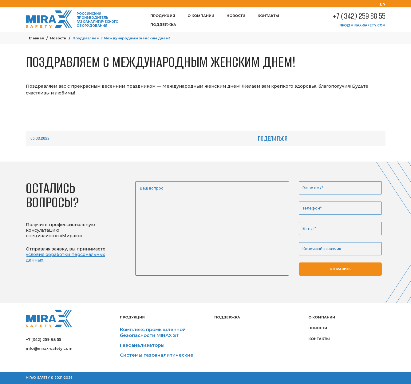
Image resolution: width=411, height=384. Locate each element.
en (382, 4)
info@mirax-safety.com (361, 25)
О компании (201, 16)
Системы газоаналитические (156, 355)
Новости (236, 16)
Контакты (268, 16)
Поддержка (163, 24)
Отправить (340, 269)
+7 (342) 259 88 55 (359, 16)
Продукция (162, 16)
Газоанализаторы (142, 345)
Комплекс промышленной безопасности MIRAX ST (153, 332)
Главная (36, 38)
